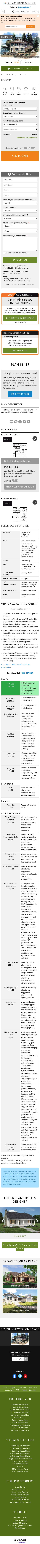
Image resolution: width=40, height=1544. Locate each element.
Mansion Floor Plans (20, 1464)
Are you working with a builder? (15, 215)
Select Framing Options (13, 121)
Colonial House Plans (20, 1404)
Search (5, 1387)
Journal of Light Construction (20, 1525)
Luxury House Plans (20, 1461)
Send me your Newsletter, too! (18, 253)
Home (3, 75)
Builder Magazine (20, 1523)
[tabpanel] (20, 45)
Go (26, 1359)
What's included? (8, 105)
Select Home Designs (20, 1492)
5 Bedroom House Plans (20, 1453)
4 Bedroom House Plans (20, 1451)
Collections (22, 1387)
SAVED (16, 11)
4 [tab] (25, 60)
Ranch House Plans (20, 1422)
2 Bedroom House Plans (20, 1446)
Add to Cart (20, 156)
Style (9, 75)
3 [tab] (22, 60)
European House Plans (20, 1412)
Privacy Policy (30, 284)
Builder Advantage (20, 1520)
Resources (33, 1387)
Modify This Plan (20, 394)
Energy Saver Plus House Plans (20, 1458)
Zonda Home (20, 1528)
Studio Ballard (20, 1497)
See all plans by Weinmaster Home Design (20, 1247)
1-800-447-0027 (20, 7)
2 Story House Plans (20, 1471)
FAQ (17, 1390)
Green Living (20, 1487)
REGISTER (25, 11)
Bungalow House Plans (20, 75)
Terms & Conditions (21, 20)
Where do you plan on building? (16, 223)
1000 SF (20, 1466)
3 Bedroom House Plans (20, 1448)
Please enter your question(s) (15, 235)
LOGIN (32, 11)
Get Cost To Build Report (20, 318)
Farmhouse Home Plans (20, 1415)
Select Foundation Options (14, 113)
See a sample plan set (20, 609)
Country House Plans (20, 1407)
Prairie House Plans (20, 1420)
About (24, 1390)
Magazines (9, 1390)
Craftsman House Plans (20, 1410)
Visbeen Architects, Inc (20, 1500)
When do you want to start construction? (19, 199)
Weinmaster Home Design (20, 1502)
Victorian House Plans (20, 1430)
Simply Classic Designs (20, 1494)
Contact (32, 1390)
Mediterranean (20, 1417)
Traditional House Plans (20, 1425)
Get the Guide (20, 350)
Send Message (20, 260)
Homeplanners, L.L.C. (20, 1489)
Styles (13, 1387)
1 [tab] (15, 60)
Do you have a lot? (10, 207)
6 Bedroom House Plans (20, 1456)
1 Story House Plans (20, 1469)
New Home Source (20, 1518)
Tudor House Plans (20, 1428)
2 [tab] (18, 60)
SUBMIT (30, 26)
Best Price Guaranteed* (27, 138)
